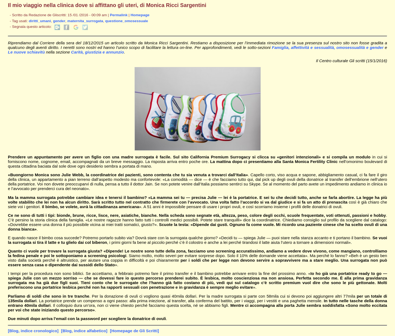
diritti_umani (40, 21)
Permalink (119, 15)
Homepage (139, 15)
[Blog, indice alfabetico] (84, 330)
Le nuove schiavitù (27, 52)
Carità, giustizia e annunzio (97, 52)
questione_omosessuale (126, 21)
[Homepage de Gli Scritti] (134, 330)
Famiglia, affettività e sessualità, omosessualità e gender (327, 47)
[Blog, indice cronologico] (33, 330)
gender (59, 21)
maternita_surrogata (85, 21)
